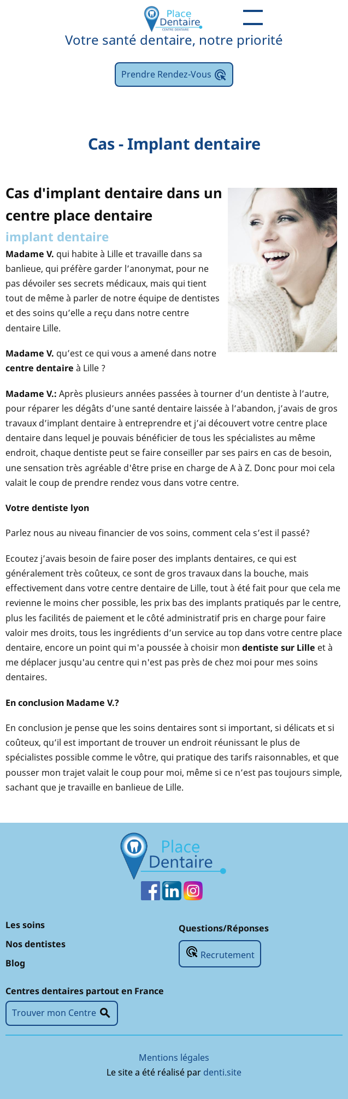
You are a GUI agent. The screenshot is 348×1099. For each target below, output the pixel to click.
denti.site (222, 1072)
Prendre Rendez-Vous (174, 74)
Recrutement (220, 953)
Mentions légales (174, 1058)
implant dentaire (57, 236)
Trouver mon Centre (61, 1013)
